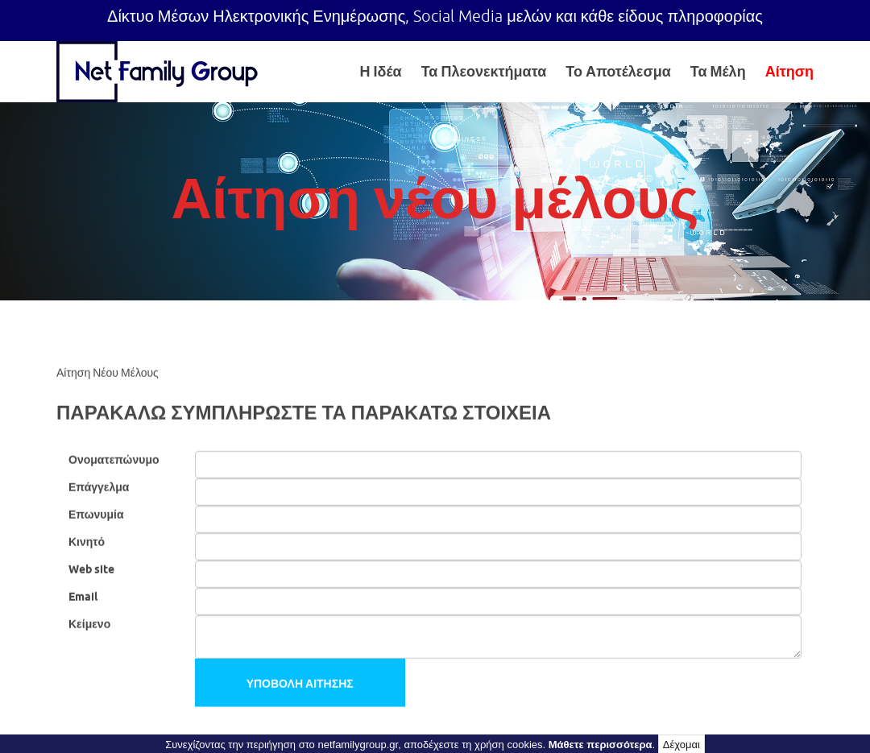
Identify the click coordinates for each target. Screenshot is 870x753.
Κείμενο (89, 623)
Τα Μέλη (718, 71)
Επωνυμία (96, 513)
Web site (91, 568)
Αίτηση (789, 71)
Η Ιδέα (381, 71)
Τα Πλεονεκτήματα (484, 71)
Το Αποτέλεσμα (618, 71)
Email (82, 596)
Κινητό (86, 541)
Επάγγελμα (98, 486)
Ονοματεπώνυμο (114, 459)
